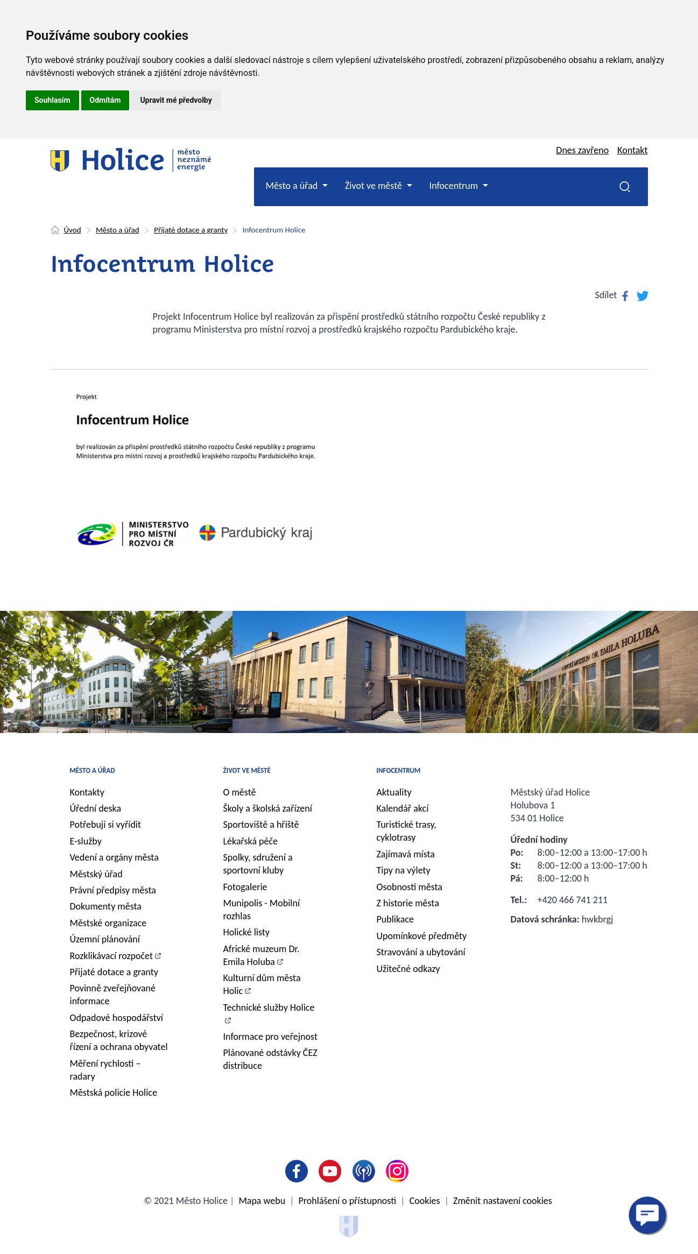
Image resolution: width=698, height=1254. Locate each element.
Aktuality (394, 792)
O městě (239, 792)
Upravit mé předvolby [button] (175, 100)
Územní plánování (105, 939)
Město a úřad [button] (293, 186)
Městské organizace (108, 923)
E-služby (86, 841)
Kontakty (87, 792)
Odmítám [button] (105, 100)
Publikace (395, 919)
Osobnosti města (409, 887)
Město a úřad (117, 230)
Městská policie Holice (113, 1092)
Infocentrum (399, 770)
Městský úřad (96, 874)
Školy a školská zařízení (267, 808)
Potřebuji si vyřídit (106, 824)
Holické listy (246, 932)
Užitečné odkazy (408, 969)
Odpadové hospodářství (116, 1018)
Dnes (582, 150)
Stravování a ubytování (421, 952)
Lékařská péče (250, 841)
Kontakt (632, 150)
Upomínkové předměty (422, 936)
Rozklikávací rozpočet (111, 956)
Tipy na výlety (404, 870)
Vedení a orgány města (114, 857)
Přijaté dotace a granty (191, 230)
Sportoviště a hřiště (261, 824)
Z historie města (408, 903)
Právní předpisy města (113, 890)
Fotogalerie (245, 887)
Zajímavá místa (406, 854)
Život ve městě (247, 770)
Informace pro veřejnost (270, 1036)
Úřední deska (96, 808)
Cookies (425, 1201)
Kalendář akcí (403, 808)
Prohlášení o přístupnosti (348, 1201)
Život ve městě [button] (374, 186)
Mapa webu (261, 1201)
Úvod (72, 230)
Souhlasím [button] (52, 100)
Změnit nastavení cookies (502, 1201)
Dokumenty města (106, 906)
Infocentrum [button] (455, 186)
